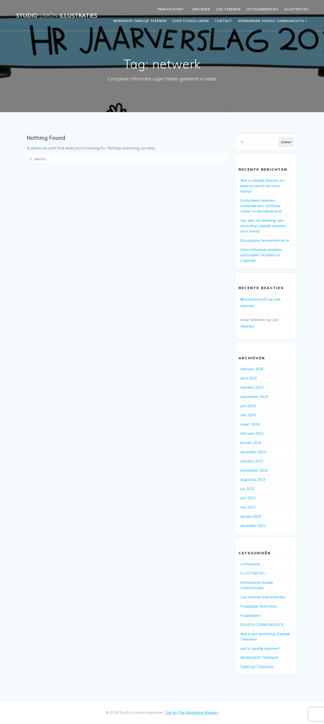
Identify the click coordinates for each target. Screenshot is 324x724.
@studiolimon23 (254, 299)
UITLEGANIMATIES (262, 9)
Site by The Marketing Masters (191, 712)
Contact (223, 21)
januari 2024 (250, 442)
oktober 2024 (251, 387)
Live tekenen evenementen (263, 597)
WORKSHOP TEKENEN (259, 657)
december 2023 (253, 451)
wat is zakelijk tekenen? (260, 648)
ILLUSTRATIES (252, 573)
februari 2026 (251, 368)
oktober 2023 (251, 461)
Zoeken (286, 142)
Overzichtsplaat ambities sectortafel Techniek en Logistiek (261, 255)
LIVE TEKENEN (228, 9)
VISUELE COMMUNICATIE (262, 624)
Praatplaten (250, 615)
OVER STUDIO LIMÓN (191, 21)
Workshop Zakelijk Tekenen (139, 21)
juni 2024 (248, 405)
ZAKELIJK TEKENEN (256, 666)
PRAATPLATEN (170, 9)
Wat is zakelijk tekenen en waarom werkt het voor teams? (262, 186)
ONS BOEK (201, 9)
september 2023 (254, 470)
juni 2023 (248, 497)
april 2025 (248, 378)
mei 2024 (247, 415)
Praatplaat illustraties (258, 606)
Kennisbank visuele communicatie (271, 21)
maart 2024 (249, 424)
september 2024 (254, 396)
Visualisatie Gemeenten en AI (264, 240)
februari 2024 (251, 433)
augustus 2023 (252, 479)
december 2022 (253, 525)
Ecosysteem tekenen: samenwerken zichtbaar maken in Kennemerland (260, 206)
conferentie (250, 564)
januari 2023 (250, 516)
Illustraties (296, 9)
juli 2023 (247, 488)
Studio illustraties (56, 15)
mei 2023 (247, 507)
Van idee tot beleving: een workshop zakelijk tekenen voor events (263, 226)
